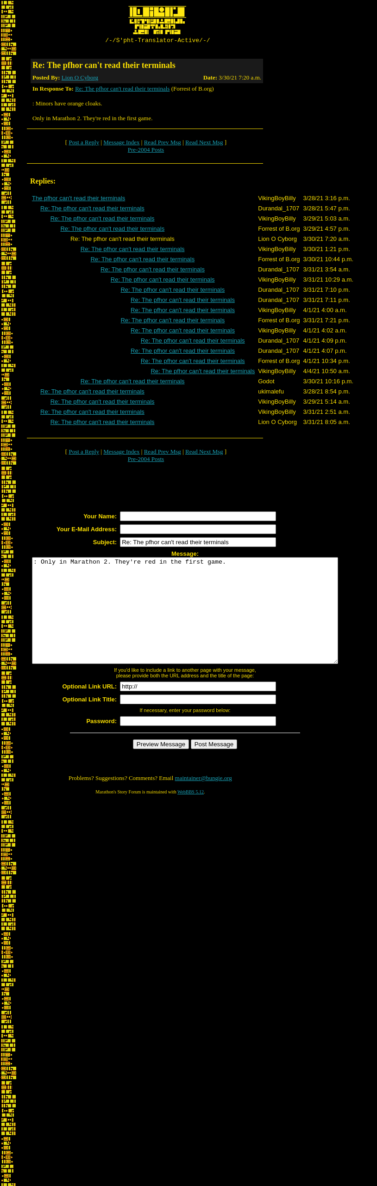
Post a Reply (84, 143)
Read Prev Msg (162, 143)
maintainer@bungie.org (203, 800)
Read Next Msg (204, 143)
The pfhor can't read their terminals (78, 199)
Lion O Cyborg (80, 78)
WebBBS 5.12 (190, 814)
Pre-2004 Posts (146, 150)
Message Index (121, 143)
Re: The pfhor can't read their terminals (122, 89)
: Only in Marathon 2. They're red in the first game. (203, 622)
